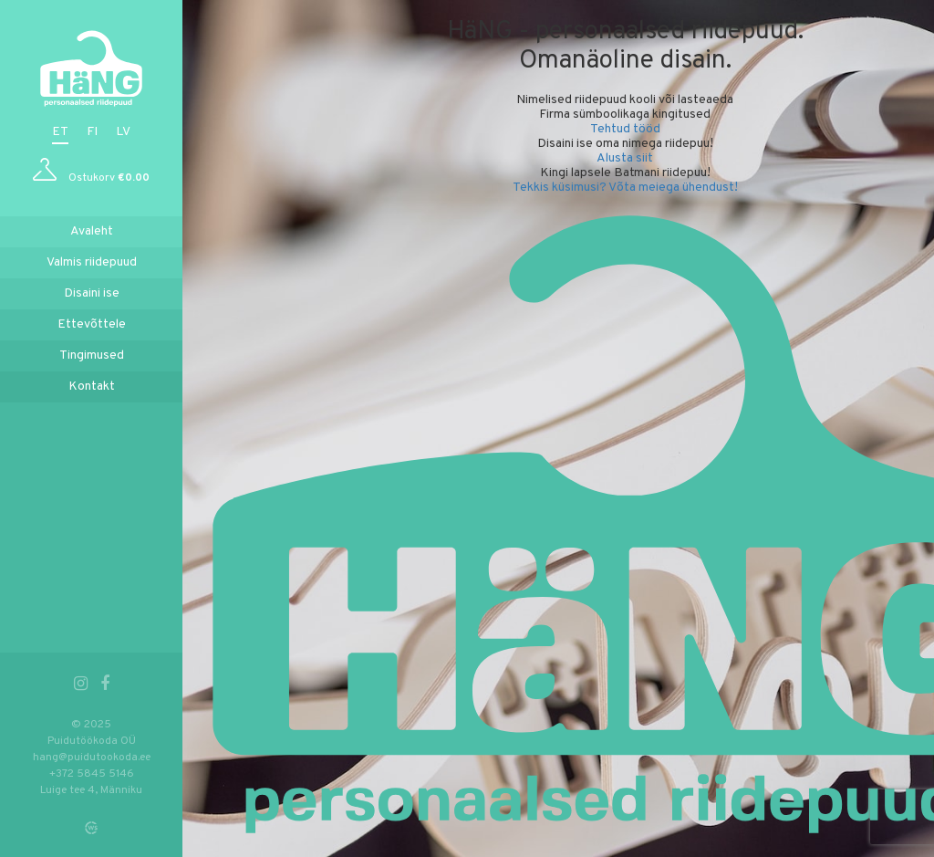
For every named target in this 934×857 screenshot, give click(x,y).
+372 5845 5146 (91, 774)
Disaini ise (91, 293)
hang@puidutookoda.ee (91, 757)
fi (92, 132)
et (60, 132)
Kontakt (91, 386)
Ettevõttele (91, 324)
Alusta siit (625, 158)
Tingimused (91, 355)
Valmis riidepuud (92, 262)
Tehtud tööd (625, 129)
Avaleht (91, 231)
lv (123, 132)
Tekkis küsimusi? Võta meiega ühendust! (625, 187)
